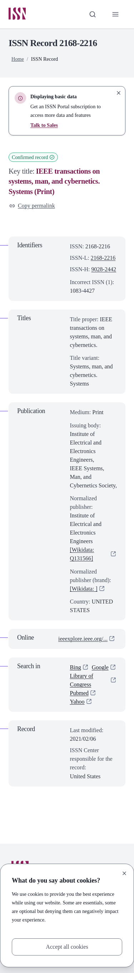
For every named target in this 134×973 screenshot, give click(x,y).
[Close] (124, 873)
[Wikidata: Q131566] (82, 554)
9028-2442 (103, 269)
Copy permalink (32, 206)
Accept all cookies (67, 947)
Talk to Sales (44, 125)
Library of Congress (81, 680)
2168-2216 (103, 258)
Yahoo (77, 702)
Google (100, 667)
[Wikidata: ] (84, 589)
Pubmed (79, 693)
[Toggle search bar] (93, 14)
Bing (75, 667)
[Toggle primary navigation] (115, 14)
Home (17, 59)
